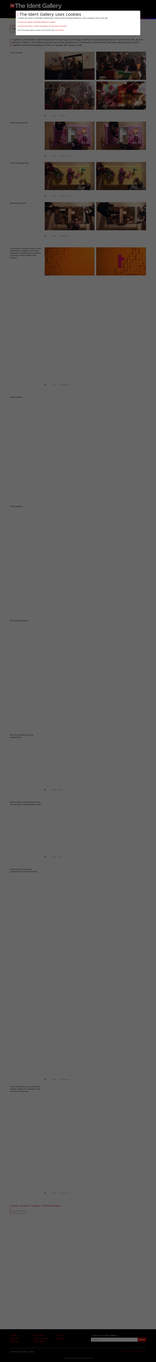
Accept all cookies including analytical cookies (36, 22)
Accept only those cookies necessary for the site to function (42, 26)
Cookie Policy (59, 30)
